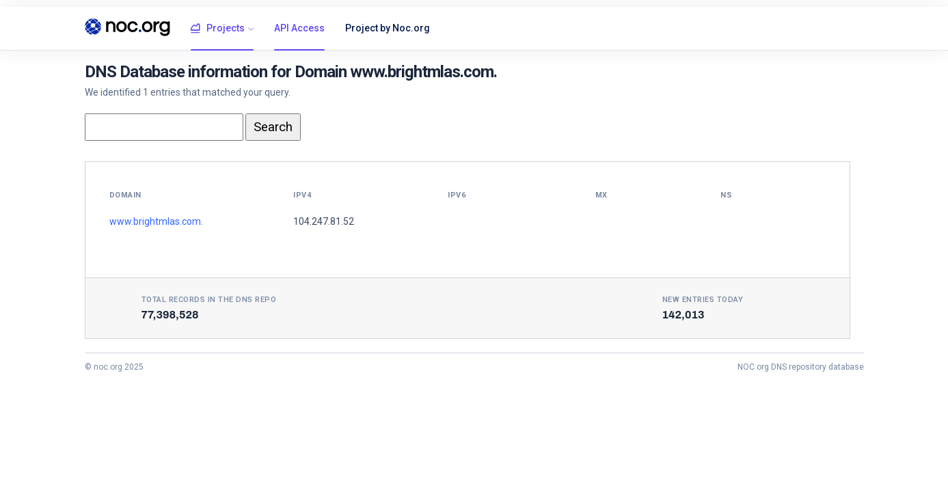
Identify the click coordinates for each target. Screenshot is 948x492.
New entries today (703, 299)
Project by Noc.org (387, 28)
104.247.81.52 (323, 221)
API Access (299, 28)
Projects (218, 29)
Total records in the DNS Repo (209, 299)
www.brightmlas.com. (156, 221)
